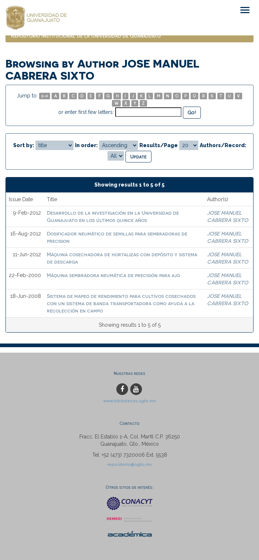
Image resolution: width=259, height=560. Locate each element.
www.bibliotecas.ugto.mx (129, 400)
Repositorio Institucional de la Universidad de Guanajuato (86, 35)
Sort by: (23, 145)
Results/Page (158, 145)
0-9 (44, 95)
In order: (86, 145)
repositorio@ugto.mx (129, 464)
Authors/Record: (223, 145)
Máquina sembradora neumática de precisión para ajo (113, 275)
